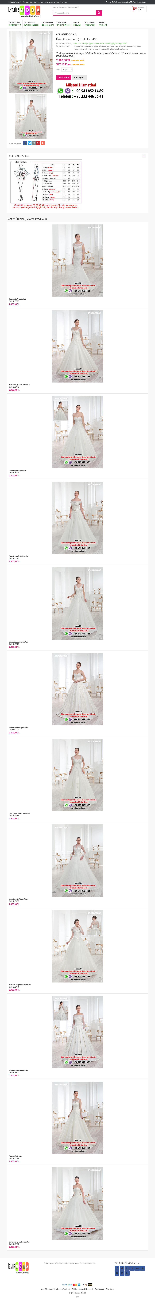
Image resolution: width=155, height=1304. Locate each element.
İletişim (103, 23)
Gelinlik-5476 (14, 387)
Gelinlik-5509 (14, 730)
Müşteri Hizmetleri (86, 1289)
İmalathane (90, 23)
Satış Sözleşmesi (47, 1289)
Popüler (77, 23)
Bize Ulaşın (110, 1289)
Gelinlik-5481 (14, 1244)
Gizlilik (74, 1289)
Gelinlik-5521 (14, 1158)
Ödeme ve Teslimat (63, 1289)
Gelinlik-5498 (14, 473)
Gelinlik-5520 (14, 558)
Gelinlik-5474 (14, 987)
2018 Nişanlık (48, 23)
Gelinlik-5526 (14, 301)
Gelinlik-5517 (14, 815)
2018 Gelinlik (31, 23)
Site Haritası (99, 1289)
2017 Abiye (63, 23)
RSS (77, 1297)
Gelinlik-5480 (14, 901)
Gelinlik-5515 (14, 644)
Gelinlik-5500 (14, 1073)
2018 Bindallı (14, 23)
